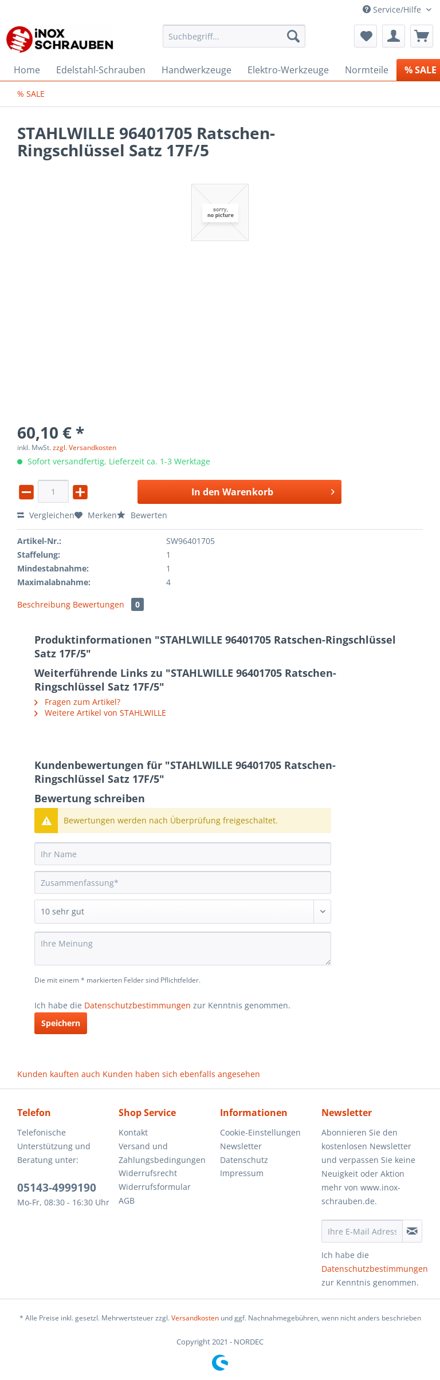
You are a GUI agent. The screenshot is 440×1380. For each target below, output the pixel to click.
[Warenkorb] (421, 36)
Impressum (242, 1173)
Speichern (60, 1023)
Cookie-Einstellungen (260, 1132)
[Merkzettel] (365, 36)
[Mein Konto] (393, 36)
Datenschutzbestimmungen (137, 1005)
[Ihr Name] (182, 853)
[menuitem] (234, 41)
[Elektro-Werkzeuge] (288, 70)
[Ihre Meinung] (182, 948)
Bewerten (142, 515)
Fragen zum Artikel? (77, 701)
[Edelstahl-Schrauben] (101, 70)
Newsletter (241, 1146)
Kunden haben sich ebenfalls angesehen (181, 1073)
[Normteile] (366, 70)
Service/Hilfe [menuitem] (393, 9)
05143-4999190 (56, 1187)
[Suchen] (293, 36)
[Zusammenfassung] (182, 882)
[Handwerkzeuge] (196, 70)
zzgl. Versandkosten (84, 447)
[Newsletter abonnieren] (412, 1231)
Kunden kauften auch (58, 1073)
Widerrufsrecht (148, 1173)
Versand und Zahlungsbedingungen (162, 1153)
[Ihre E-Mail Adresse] (362, 1231)
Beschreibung (43, 604)
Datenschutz (244, 1159)
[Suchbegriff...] (234, 36)
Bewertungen (108, 604)
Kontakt (133, 1132)
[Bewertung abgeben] (182, 912)
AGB (127, 1200)
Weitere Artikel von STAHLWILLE (100, 712)
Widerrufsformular (155, 1186)
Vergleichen (45, 515)
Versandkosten (195, 1318)
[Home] (27, 70)
